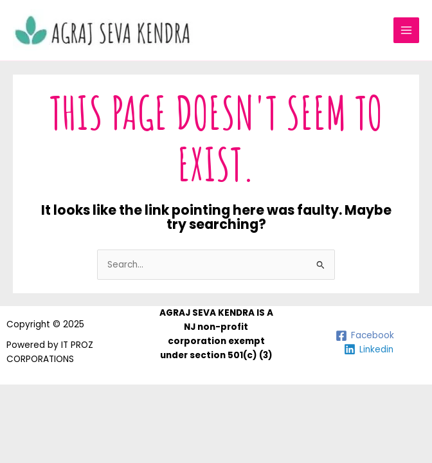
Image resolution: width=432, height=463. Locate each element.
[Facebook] (364, 335)
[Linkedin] (368, 349)
